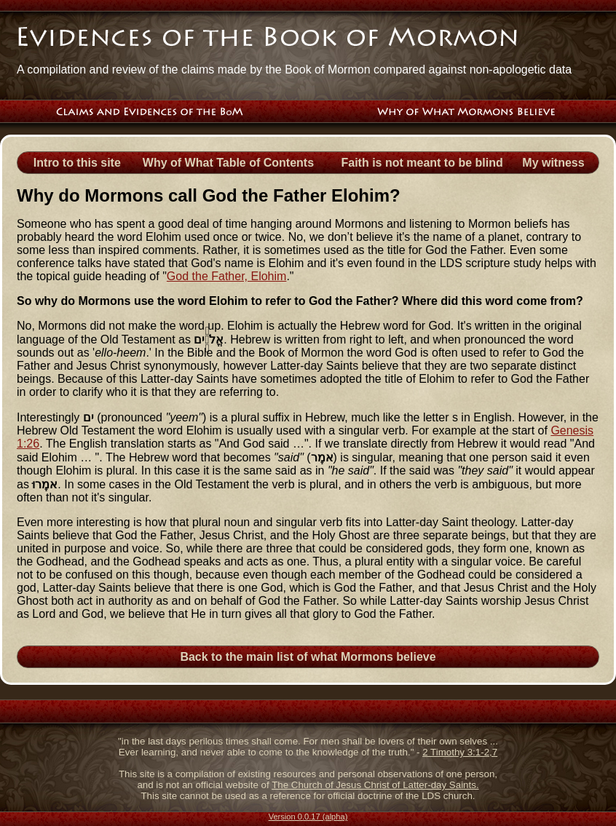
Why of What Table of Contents (228, 162)
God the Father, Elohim (227, 276)
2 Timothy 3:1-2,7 (459, 752)
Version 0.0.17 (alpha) (308, 816)
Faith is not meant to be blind (422, 162)
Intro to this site (77, 162)
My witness (553, 162)
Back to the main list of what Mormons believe (307, 657)
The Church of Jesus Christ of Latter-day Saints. (375, 784)
